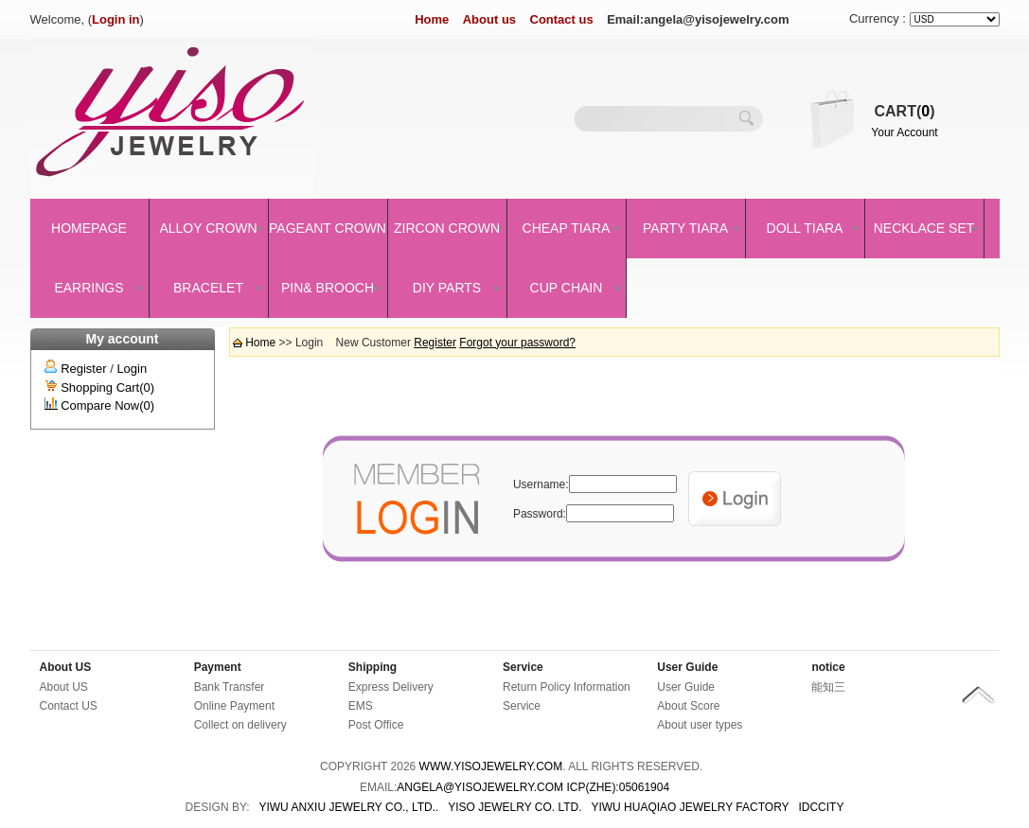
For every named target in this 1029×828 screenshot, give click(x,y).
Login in (116, 19)
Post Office (375, 724)
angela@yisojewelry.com (480, 787)
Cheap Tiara (567, 228)
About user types (699, 724)
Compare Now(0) (107, 405)
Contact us (562, 19)
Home (432, 19)
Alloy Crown (208, 228)
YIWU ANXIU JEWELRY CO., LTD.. (348, 807)
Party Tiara (685, 228)
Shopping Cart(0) (107, 387)
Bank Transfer (229, 687)
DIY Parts (447, 287)
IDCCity (820, 807)
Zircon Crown (447, 228)
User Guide (687, 667)
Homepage (89, 228)
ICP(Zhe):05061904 (617, 787)
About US (66, 667)
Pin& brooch (327, 287)
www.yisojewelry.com (491, 766)
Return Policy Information (566, 687)
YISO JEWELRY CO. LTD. (514, 807)
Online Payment (234, 706)
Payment (217, 667)
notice (827, 667)
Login (131, 368)
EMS (360, 706)
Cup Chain (566, 287)
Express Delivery (391, 687)
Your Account (904, 132)
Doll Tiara (805, 228)
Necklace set (924, 228)
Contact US (69, 706)
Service (523, 667)
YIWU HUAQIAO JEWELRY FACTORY (690, 807)
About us (489, 19)
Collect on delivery (240, 724)
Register (83, 368)
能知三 (828, 687)
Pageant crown (327, 228)
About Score (688, 706)
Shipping (372, 667)
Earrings (88, 287)
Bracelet (208, 287)
